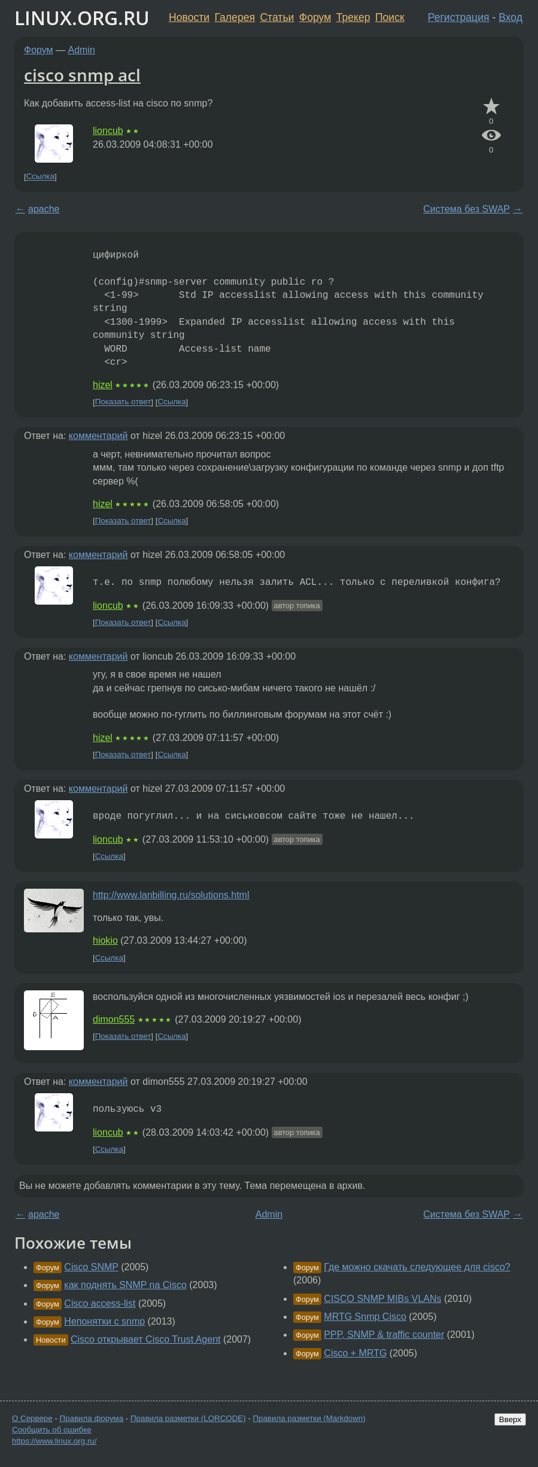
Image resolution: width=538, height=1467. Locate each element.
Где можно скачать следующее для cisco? (417, 1267)
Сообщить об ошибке (52, 1429)
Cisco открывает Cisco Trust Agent (145, 1339)
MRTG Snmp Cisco (365, 1317)
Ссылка (40, 176)
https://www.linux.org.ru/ (54, 1440)
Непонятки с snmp (104, 1321)
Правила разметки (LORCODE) (188, 1418)
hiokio (105, 940)
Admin (81, 50)
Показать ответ (123, 402)
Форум (315, 17)
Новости (189, 17)
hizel (103, 385)
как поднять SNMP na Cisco (125, 1285)
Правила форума (92, 1418)
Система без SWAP (466, 209)
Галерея (235, 17)
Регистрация (459, 17)
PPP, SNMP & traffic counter (384, 1334)
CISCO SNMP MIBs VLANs (382, 1299)
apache (44, 209)
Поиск (390, 17)
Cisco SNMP (91, 1267)
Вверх (510, 1419)
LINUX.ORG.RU (82, 18)
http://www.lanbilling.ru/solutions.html (171, 895)
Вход (510, 17)
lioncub (108, 131)
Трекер (353, 17)
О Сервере (32, 1418)
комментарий (98, 436)
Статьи (277, 17)
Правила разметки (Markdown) (309, 1418)
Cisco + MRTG (355, 1353)
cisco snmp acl (82, 74)
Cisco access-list (99, 1303)
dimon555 (114, 1019)
